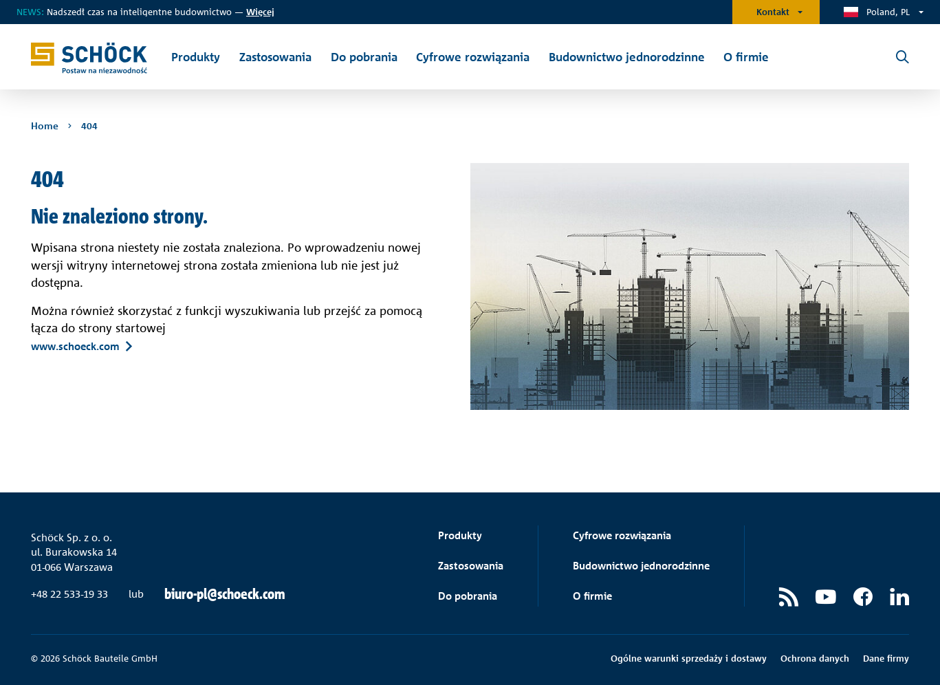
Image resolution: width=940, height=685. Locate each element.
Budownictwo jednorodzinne (641, 565)
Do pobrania (467, 595)
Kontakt (772, 11)
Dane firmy (886, 658)
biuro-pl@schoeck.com (224, 594)
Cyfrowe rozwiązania (622, 535)
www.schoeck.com (75, 346)
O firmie (592, 595)
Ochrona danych (814, 658)
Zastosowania (470, 565)
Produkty (460, 535)
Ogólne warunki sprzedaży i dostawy (689, 658)
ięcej (260, 11)
